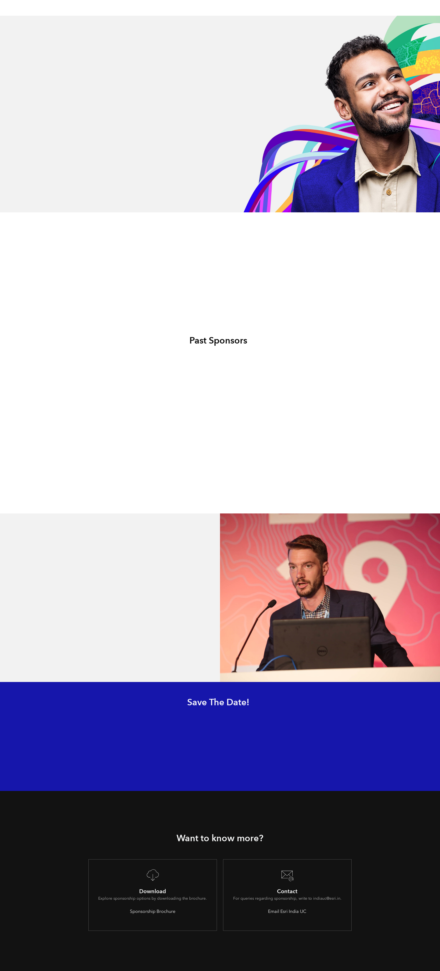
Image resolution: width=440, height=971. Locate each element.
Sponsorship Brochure (152, 911)
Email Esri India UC (287, 911)
